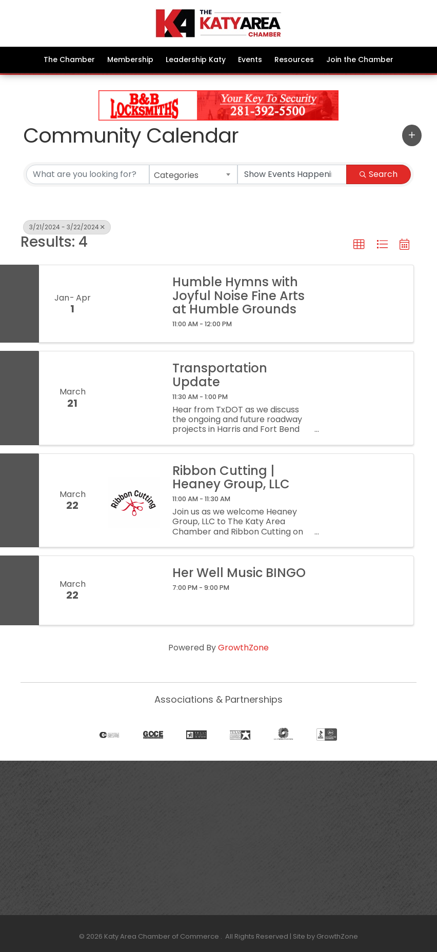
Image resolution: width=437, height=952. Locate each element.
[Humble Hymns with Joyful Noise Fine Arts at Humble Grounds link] (134, 303)
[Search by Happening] (292, 174)
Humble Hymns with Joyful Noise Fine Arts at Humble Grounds (238, 295)
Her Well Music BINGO (239, 573)
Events (250, 59)
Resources (294, 59)
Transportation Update (219, 375)
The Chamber (69, 59)
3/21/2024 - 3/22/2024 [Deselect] (67, 227)
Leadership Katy (196, 59)
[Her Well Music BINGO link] (134, 590)
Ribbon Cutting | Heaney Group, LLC (231, 477)
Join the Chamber (359, 59)
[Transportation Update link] (134, 398)
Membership (130, 59)
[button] (412, 135)
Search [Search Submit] (379, 174)
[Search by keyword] (87, 174)
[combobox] (193, 174)
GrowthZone (243, 647)
